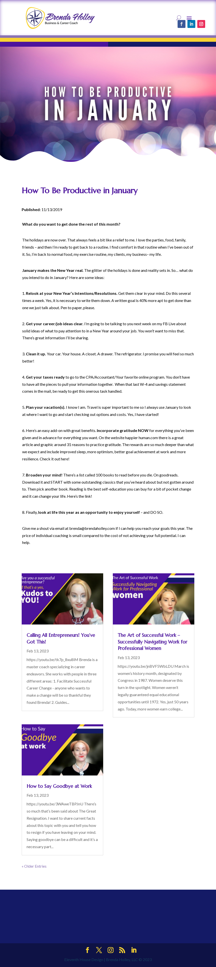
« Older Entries (34, 866)
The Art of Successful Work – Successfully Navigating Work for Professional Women (152, 641)
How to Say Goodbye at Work (59, 786)
